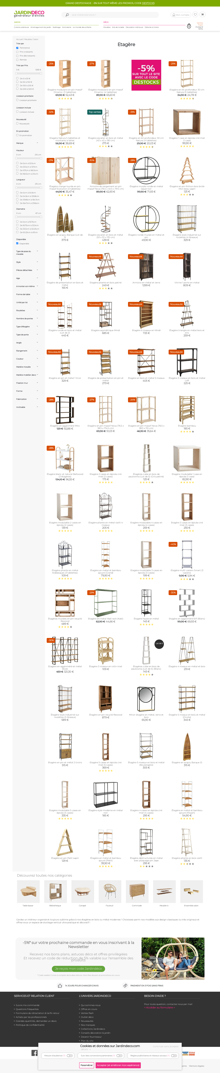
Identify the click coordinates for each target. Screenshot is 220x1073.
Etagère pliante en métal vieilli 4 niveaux (105, 523)
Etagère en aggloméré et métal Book (65, 667)
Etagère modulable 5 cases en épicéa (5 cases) (65, 811)
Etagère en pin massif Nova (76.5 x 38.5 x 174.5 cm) (106, 427)
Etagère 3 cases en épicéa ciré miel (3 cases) (187, 523)
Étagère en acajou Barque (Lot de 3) (65, 236)
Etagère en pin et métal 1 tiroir (65, 378)
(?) (64, 1055)
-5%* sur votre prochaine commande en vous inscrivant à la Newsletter (78, 945)
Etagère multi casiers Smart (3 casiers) (187, 571)
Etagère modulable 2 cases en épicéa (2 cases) (65, 523)
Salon (35, 39)
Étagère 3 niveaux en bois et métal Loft (187, 379)
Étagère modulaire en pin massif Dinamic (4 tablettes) (105, 90)
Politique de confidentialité (30, 1025)
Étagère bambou (187, 425)
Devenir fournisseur (91, 1036)
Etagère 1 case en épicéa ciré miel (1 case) (187, 139)
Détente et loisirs (152, 27)
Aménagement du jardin (41, 27)
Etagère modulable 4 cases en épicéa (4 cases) (146, 523)
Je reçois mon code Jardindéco (78, 968)
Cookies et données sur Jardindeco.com (110, 1046)
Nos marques (88, 1025)
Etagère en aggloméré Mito (65, 425)
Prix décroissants (27, 56)
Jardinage (57, 27)
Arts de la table (118, 27)
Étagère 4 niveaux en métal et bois (187, 666)
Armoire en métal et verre (146, 282)
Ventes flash (87, 1013)
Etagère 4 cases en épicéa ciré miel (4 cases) (146, 811)
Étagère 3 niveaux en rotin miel (105, 666)
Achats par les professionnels (31, 1017)
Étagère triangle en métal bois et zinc (186, 331)
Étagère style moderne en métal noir (105, 811)
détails (86, 1049)
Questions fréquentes (27, 1009)
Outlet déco (87, 1017)
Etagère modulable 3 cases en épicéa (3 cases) (146, 571)
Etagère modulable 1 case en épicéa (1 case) (187, 475)
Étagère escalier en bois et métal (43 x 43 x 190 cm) (105, 139)
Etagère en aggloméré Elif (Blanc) (187, 618)
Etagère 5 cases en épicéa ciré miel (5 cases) (105, 763)
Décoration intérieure (134, 27)
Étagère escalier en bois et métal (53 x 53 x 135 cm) (105, 236)
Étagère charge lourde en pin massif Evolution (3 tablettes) (64, 187)
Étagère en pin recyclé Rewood (105, 714)
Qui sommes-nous (90, 1005)
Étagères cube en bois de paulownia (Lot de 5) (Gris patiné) (146, 475)
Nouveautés (87, 1021)
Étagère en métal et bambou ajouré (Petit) (105, 859)
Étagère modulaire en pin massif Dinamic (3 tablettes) (65, 90)
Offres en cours (89, 1009)
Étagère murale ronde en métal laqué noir (146, 187)
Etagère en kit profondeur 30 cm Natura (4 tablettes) (146, 139)
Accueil (19, 39)
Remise (23, 60)
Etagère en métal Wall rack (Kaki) (105, 618)
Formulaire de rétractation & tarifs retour (37, 1013)
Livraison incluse (25, 112)
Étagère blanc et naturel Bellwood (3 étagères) (65, 475)
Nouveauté (22, 123)
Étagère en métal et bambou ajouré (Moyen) (187, 811)
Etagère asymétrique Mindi (105, 330)
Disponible (22, 243)
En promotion (24, 135)
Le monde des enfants (82, 27)
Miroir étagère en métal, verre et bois (146, 716)
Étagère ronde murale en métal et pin (146, 236)
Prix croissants (26, 52)
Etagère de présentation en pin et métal (105, 379)
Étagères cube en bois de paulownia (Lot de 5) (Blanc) (146, 667)
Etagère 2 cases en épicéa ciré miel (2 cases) (105, 475)
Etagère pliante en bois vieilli (187, 858)
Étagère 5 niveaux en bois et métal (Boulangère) (146, 763)
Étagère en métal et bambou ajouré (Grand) (105, 571)
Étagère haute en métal (146, 618)
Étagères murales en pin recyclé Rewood (65, 619)
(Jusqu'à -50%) (199, 26)
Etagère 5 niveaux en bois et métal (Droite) (187, 716)
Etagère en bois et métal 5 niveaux (146, 378)
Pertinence (25, 48)
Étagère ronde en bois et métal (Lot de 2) (65, 331)
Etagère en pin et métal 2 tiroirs (65, 762)
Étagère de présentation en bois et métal (65, 283)
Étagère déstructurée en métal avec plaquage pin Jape (146, 859)
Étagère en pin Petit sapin (65, 858)
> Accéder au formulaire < (159, 1007)
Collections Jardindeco (93, 1029)
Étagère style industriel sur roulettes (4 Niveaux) (187, 236)
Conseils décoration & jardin (95, 1033)
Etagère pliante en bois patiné (105, 282)
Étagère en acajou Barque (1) (187, 762)
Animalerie (66, 27)
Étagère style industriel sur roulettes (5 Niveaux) (65, 716)
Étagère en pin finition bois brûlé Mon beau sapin (187, 187)
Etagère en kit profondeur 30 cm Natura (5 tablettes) (187, 90)
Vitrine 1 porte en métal (187, 282)
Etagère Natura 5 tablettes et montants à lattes (65, 139)
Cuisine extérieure (21, 27)
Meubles (107, 27)
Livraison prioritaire (26, 100)
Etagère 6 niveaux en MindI (146, 330)
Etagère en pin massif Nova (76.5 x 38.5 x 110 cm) (146, 427)
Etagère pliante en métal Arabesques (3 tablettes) (65, 571)
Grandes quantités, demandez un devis (36, 1021)
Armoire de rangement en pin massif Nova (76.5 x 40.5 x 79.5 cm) (105, 187)
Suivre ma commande (27, 1005)
